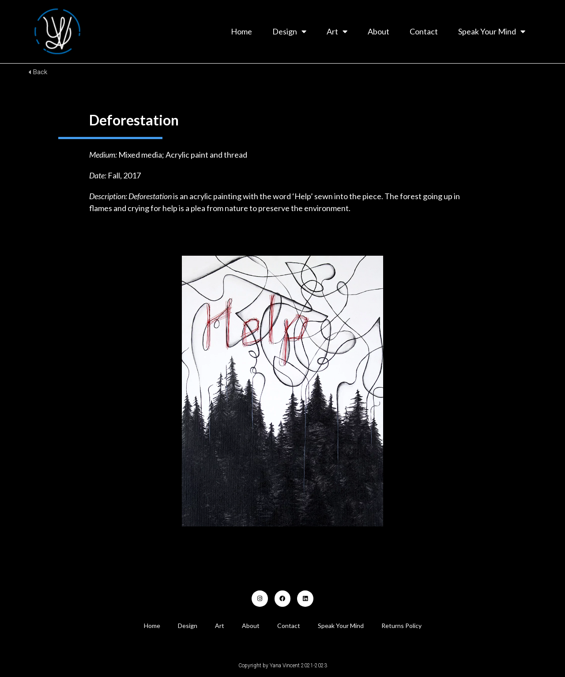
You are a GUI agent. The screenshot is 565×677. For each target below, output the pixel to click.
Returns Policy (401, 625)
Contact (424, 31)
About (378, 31)
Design (289, 31)
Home (241, 31)
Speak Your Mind (491, 31)
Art (337, 31)
